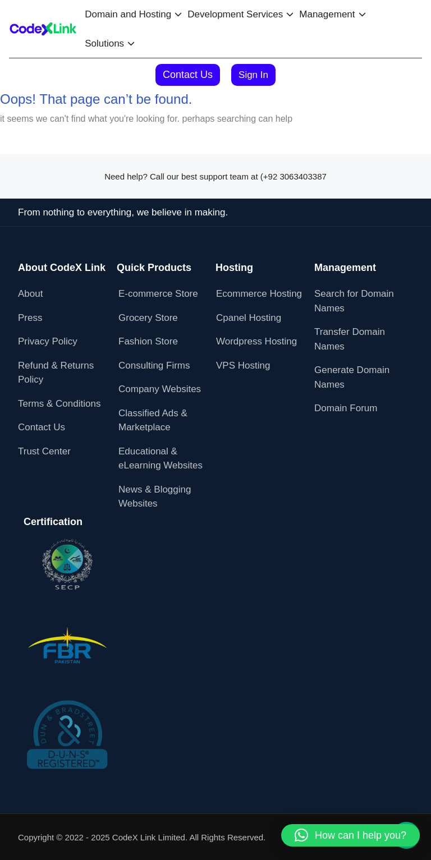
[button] (350, 835)
